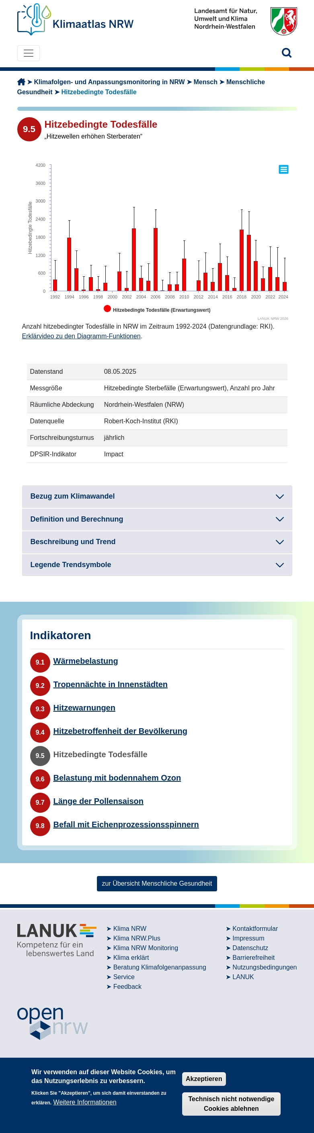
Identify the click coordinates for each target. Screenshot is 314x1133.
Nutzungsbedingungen (264, 967)
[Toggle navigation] (28, 53)
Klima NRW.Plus (136, 938)
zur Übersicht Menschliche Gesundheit (157, 883)
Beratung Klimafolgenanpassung (159, 967)
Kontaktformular (255, 928)
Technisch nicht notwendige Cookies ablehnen (231, 1104)
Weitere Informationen (85, 1102)
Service (124, 977)
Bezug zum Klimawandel (73, 496)
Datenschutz (250, 948)
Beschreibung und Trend (73, 542)
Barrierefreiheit (253, 957)
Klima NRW (129, 928)
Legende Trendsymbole (71, 565)
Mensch (205, 82)
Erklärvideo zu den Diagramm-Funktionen (81, 336)
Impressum (248, 938)
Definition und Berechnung (77, 519)
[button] (287, 53)
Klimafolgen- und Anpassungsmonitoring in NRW (109, 82)
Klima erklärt (131, 957)
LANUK (243, 977)
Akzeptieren (204, 1078)
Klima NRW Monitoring (146, 948)
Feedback (127, 986)
